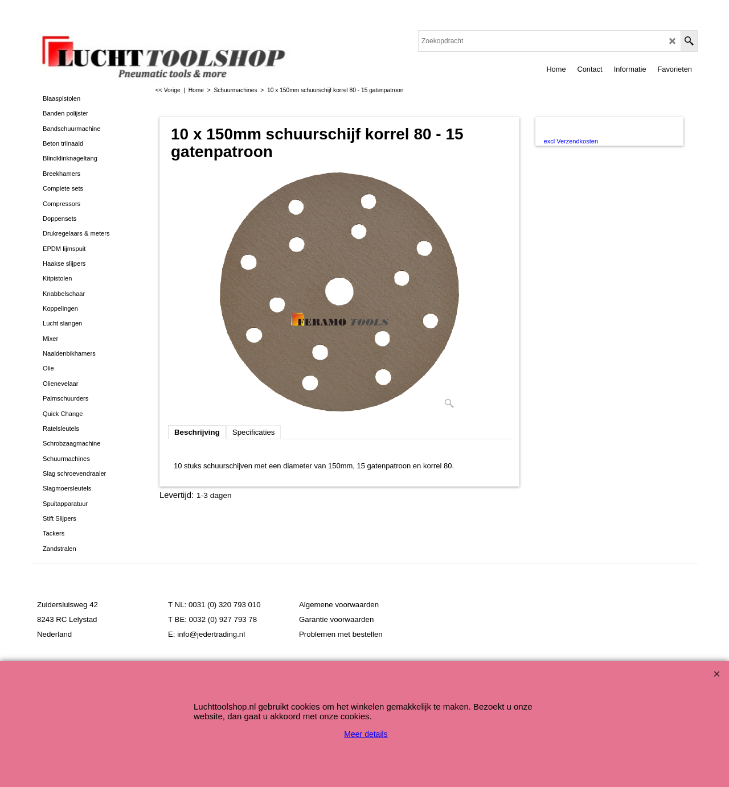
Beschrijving (197, 432)
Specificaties (253, 432)
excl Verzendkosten (571, 141)
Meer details (365, 734)
